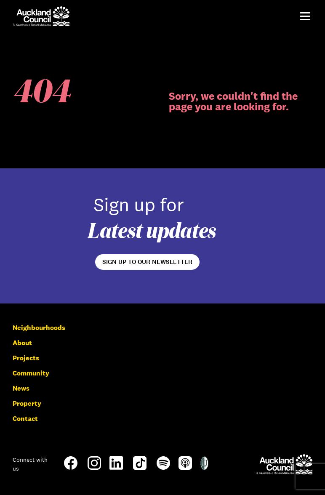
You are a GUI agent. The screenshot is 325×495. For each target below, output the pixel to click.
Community (31, 373)
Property (27, 403)
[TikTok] (139, 469)
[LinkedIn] (116, 467)
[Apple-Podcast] (185, 467)
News (21, 388)
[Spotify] (163, 467)
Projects (26, 358)
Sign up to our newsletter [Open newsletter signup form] (147, 262)
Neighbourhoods (39, 327)
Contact (25, 418)
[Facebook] (70, 469)
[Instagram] (94, 467)
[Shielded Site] (204, 467)
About (22, 342)
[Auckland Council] (284, 464)
